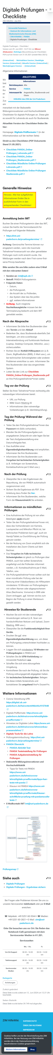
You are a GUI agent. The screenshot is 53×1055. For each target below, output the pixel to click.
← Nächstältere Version (24, 60)
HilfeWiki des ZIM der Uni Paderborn (29, 99)
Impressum (29, 1030)
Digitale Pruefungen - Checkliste (23, 39)
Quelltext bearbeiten (49, 187)
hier (33, 493)
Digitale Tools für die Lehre (19, 733)
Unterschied (8, 60)
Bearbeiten (46, 187)
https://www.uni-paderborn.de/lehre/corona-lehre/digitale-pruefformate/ (27, 716)
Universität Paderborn (17, 28)
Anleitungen (10, 983)
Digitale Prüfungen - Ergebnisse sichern (26, 887)
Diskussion (8, 52)
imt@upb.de (24, 276)
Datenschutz (30, 1021)
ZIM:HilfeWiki (16, 37)
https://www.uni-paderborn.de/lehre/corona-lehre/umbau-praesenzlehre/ (28, 727)
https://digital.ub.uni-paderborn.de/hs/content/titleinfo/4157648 (27, 704)
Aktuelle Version (29, 63)
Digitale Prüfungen (15, 883)
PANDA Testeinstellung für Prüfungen (28, 751)
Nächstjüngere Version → (13, 66)
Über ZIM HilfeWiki (32, 1025)
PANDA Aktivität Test (20, 748)
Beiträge (17, 52)
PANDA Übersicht (15, 744)
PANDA (27, 37)
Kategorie (7, 978)
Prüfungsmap (9, 869)
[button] (15, 1049)
